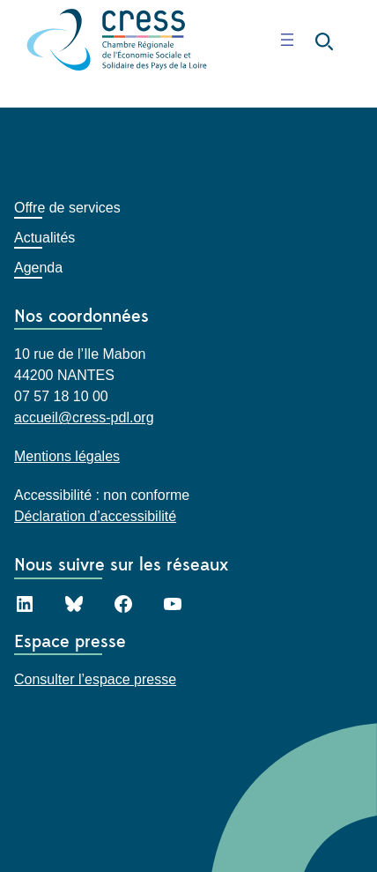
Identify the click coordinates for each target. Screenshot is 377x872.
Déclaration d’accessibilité (95, 516)
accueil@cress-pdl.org (84, 417)
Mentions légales (67, 456)
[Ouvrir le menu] (287, 39)
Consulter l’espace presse (95, 679)
